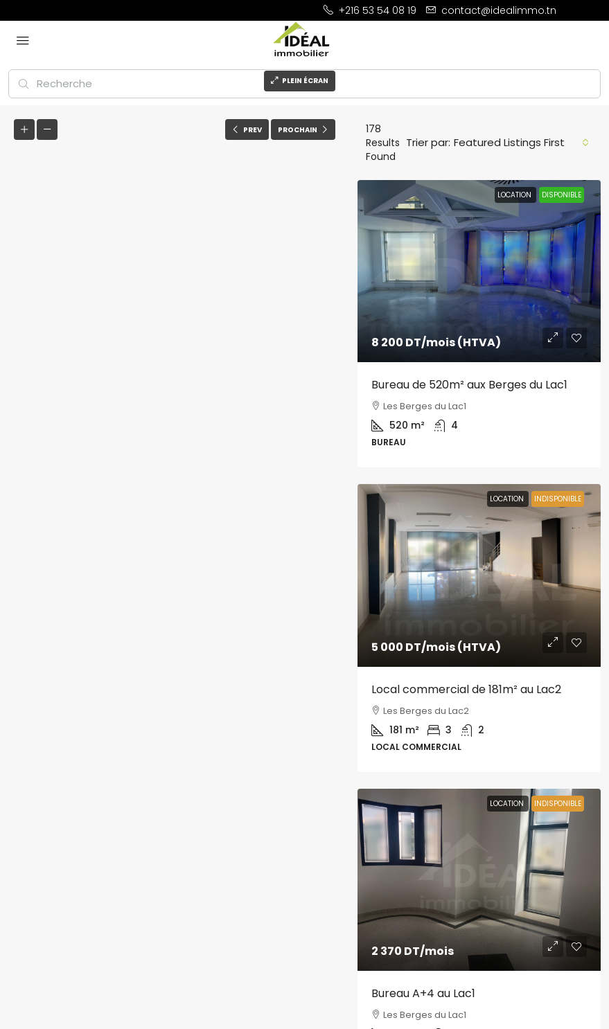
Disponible (561, 195)
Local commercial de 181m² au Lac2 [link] (466, 689)
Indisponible (557, 499)
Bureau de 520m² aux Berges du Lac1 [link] (469, 385)
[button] (176, 557)
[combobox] (521, 142)
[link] (479, 271)
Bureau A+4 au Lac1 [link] (423, 993)
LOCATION (515, 195)
